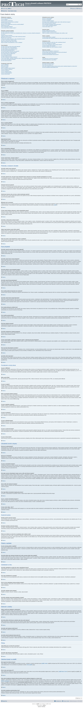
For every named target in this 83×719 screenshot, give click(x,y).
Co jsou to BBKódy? (5, 64)
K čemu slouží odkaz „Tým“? (47, 26)
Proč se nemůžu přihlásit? (6, 23)
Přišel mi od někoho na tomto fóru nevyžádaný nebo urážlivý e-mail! (54, 33)
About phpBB (29, 664)
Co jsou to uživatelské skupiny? (48, 20)
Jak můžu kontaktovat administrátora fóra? (50, 67)
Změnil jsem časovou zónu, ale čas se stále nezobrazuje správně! (13, 36)
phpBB (55, 205)
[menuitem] (9, 9)
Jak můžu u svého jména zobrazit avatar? (9, 40)
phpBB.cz (44, 705)
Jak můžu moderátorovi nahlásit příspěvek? (9, 57)
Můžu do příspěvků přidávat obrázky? (8, 68)
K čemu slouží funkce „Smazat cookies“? (8, 27)
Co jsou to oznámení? (5, 70)
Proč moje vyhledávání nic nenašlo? (49, 43)
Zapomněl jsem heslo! (5, 25)
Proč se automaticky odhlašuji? (7, 26)
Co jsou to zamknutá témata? (6, 72)
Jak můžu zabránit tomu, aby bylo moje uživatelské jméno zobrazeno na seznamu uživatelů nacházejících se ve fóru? (20, 34)
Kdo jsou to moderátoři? (46, 19)
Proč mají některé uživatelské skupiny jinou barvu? (51, 24)
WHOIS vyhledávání (5, 681)
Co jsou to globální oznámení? (6, 69)
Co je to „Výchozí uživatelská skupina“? (49, 25)
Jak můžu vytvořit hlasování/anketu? (8, 50)
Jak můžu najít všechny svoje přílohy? (49, 59)
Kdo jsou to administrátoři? (47, 18)
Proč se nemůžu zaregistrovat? (7, 20)
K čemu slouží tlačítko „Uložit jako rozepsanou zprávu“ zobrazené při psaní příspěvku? (17, 58)
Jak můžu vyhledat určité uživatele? (49, 45)
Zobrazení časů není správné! (6, 35)
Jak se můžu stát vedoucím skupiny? (49, 23)
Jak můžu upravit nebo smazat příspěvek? (9, 47)
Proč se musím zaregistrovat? (6, 18)
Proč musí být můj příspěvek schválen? (8, 59)
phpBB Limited (44, 663)
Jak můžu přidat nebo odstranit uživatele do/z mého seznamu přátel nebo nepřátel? (57, 38)
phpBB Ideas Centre (63, 671)
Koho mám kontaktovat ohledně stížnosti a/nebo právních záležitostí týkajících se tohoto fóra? (59, 66)
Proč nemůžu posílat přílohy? (6, 54)
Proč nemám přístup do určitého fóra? (8, 53)
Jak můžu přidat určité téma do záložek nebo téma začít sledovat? (54, 52)
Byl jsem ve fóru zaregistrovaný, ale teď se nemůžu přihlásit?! (12, 24)
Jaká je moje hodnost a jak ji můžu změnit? (9, 41)
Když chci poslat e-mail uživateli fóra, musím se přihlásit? (11, 42)
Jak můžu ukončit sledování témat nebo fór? (50, 54)
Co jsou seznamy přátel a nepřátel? (48, 37)
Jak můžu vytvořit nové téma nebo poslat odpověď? (10, 46)
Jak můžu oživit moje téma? (6, 60)
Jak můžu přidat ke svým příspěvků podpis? (9, 48)
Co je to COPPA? (4, 19)
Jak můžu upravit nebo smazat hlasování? (9, 52)
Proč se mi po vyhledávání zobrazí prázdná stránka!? (52, 44)
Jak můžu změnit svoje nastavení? (7, 31)
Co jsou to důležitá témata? (6, 71)
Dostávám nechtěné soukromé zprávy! (49, 31)
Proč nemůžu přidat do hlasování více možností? (10, 51)
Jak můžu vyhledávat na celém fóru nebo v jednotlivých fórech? (54, 42)
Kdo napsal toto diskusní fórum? (48, 63)
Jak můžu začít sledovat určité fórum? (49, 53)
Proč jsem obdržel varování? (6, 55)
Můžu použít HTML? (5, 65)
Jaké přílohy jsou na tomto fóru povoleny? (50, 58)
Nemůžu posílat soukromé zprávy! (48, 30)
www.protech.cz (28, 4)
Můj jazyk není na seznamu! (6, 37)
